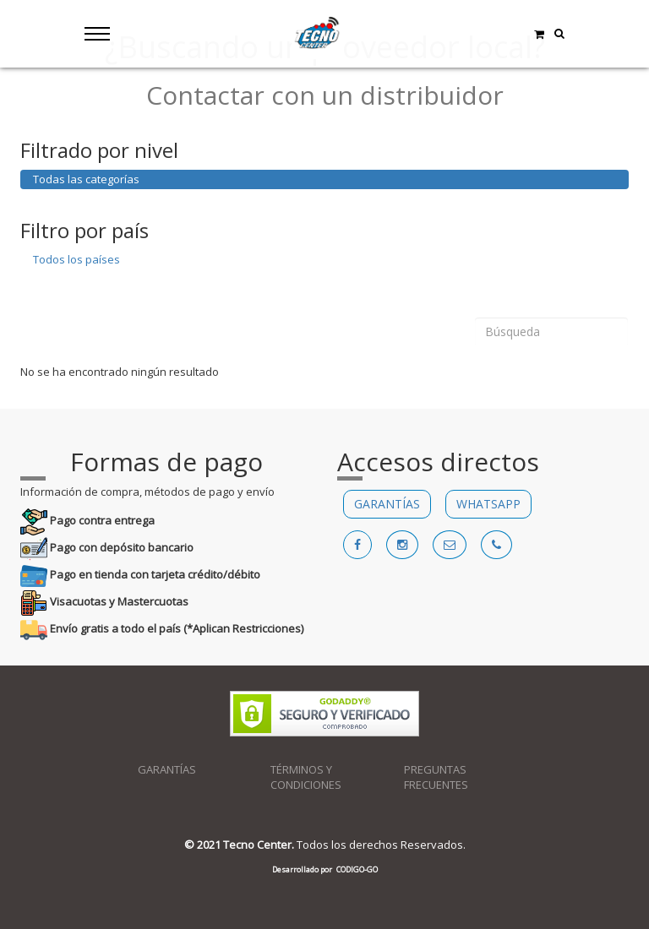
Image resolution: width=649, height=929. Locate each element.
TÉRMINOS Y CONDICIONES (305, 777)
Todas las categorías (86, 179)
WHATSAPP (488, 504)
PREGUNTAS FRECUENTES (436, 777)
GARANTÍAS (387, 504)
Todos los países (76, 259)
